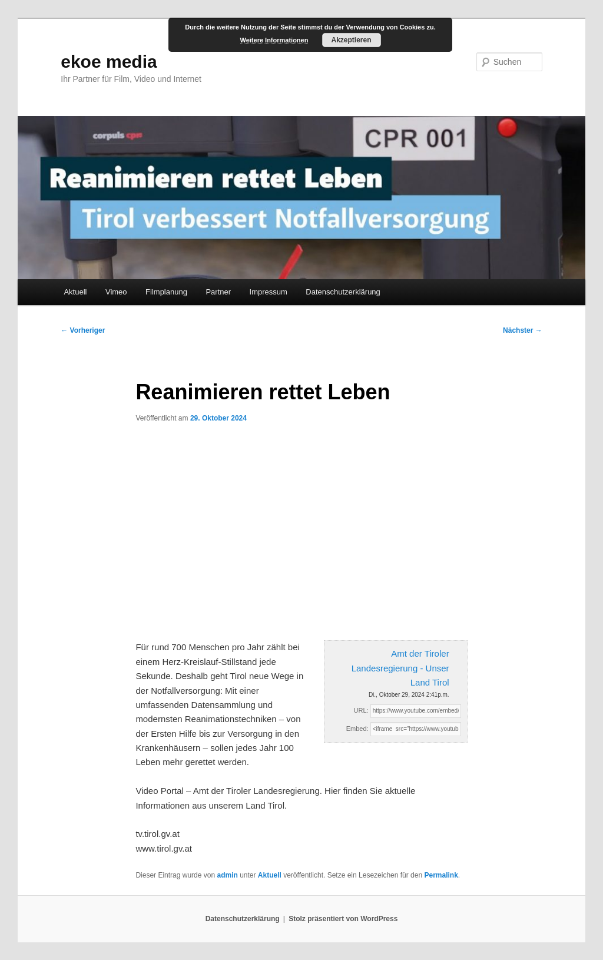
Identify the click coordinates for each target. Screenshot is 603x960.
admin (227, 875)
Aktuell (75, 291)
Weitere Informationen (274, 40)
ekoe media (109, 61)
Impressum (268, 291)
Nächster (522, 330)
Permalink (441, 875)
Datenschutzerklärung (343, 291)
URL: (361, 710)
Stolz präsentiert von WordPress (343, 919)
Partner (218, 291)
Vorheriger (83, 330)
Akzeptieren (351, 40)
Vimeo (116, 291)
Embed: (357, 728)
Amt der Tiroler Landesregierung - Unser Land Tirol (400, 667)
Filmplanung (166, 291)
